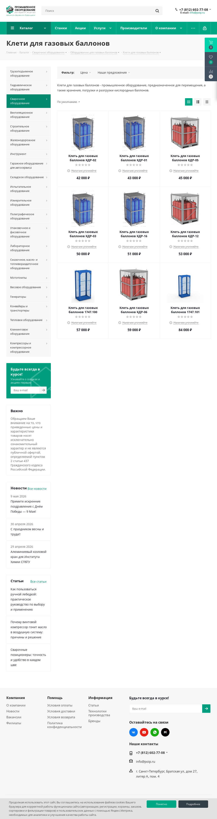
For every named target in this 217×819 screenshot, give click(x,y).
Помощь (55, 697)
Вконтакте (133, 732)
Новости (12, 711)
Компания (15, 697)
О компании (16, 705)
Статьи (93, 705)
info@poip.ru (197, 12)
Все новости (37, 488)
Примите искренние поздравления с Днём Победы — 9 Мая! (27, 506)
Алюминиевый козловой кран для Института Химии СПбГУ (28, 557)
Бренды (94, 721)
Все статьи (38, 581)
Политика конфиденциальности (64, 725)
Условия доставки (61, 711)
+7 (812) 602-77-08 (193, 9)
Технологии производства (99, 713)
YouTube (144, 732)
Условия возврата (61, 717)
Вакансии (13, 717)
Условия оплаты (59, 705)
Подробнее (193, 804)
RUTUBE (165, 732)
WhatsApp (154, 732)
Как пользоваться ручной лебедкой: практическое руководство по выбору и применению (28, 599)
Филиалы (13, 723)
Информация (100, 697)
